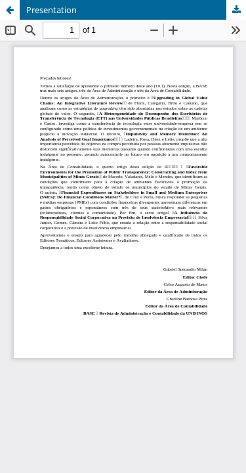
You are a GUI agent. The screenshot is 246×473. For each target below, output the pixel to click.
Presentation (51, 10)
